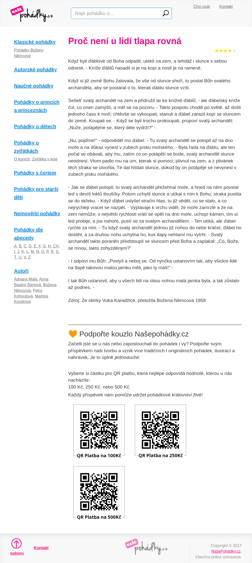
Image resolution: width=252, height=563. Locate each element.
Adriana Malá (25, 279)
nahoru (16, 546)
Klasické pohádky (35, 42)
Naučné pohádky (33, 85)
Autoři (21, 271)
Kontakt (226, 6)
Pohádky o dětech (35, 126)
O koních (22, 159)
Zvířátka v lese (45, 159)
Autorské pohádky (35, 69)
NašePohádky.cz (226, 551)
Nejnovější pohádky (37, 213)
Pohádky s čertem (35, 173)
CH (56, 246)
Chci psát (201, 6)
